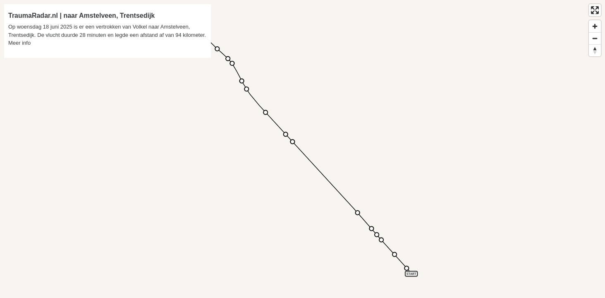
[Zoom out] (595, 38)
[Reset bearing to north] (595, 50)
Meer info (19, 43)
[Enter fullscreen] (595, 10)
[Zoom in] (595, 26)
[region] (302, 149)
